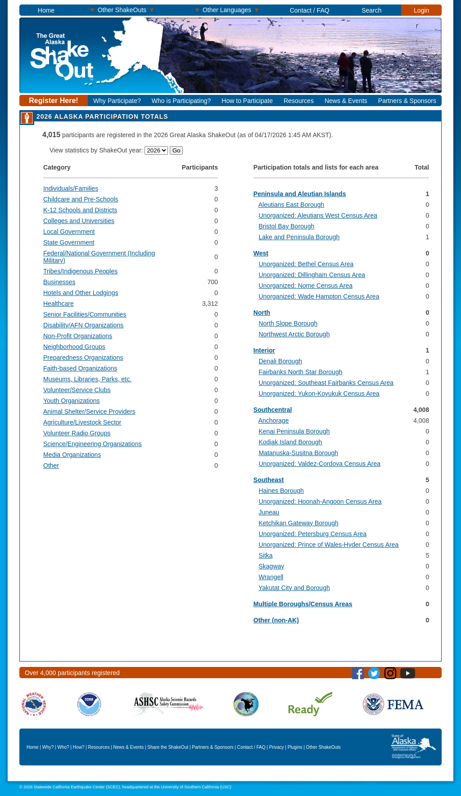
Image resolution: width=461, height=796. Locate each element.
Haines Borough (280, 490)
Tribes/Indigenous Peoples (80, 271)
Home (46, 10)
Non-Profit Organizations (77, 336)
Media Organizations (72, 454)
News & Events (346, 100)
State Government (69, 242)
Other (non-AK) (276, 620)
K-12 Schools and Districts (80, 210)
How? (79, 747)
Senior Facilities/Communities (84, 314)
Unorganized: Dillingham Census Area (311, 274)
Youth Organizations (71, 400)
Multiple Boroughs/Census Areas (303, 604)
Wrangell (270, 577)
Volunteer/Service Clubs (76, 390)
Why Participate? (117, 100)
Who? (63, 747)
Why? (48, 747)
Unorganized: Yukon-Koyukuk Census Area (318, 393)
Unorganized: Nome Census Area (305, 285)
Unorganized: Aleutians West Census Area (317, 215)
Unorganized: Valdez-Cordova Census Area (319, 463)
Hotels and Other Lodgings (80, 292)
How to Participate (247, 100)
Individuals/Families (70, 188)
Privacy (276, 747)
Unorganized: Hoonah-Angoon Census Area (319, 501)
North (261, 312)
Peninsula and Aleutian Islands (299, 193)
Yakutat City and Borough (294, 587)
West (260, 253)
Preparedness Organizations (83, 357)
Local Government (69, 231)
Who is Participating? (181, 100)
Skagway (271, 566)
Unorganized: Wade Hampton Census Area (318, 296)
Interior (264, 350)
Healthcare (58, 303)
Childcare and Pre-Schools (80, 199)
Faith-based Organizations (80, 368)
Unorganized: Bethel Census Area (305, 264)
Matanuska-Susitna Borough (298, 452)
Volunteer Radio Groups (76, 433)
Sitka (265, 555)
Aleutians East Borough (291, 204)
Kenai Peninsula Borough (294, 431)
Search (371, 10)
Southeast (268, 479)
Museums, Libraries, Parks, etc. (87, 379)
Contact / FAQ (310, 10)
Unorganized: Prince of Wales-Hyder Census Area (328, 544)
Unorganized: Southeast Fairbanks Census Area (325, 382)
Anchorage (273, 420)
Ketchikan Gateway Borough (298, 523)
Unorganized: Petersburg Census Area (312, 533)
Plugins (295, 747)
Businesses (59, 282)
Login (421, 10)
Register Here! (53, 100)
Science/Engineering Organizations (92, 443)
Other (51, 465)
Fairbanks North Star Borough (300, 372)
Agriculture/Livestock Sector (82, 422)
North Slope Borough (287, 323)
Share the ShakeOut (168, 747)
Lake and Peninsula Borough (298, 237)
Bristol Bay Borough (286, 226)
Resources (299, 100)
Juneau (268, 512)
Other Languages (226, 9)
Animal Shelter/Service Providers (89, 411)
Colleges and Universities (78, 220)
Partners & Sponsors (407, 100)
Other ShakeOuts (122, 9)
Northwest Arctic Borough (294, 334)
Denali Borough (280, 361)
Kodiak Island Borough (290, 442)
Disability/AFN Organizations (83, 325)
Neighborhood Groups (74, 346)
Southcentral (272, 409)
